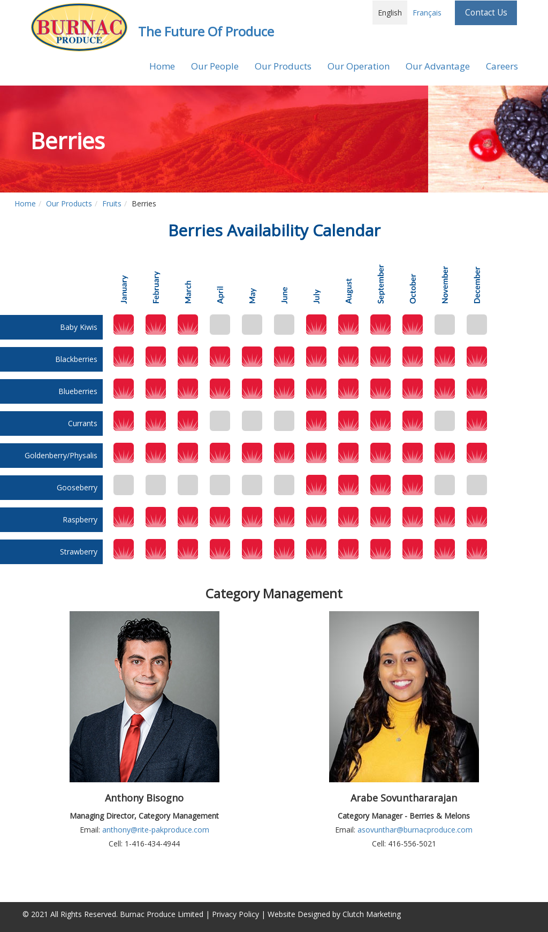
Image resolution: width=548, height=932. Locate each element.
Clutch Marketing (371, 914)
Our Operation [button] (359, 66)
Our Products (69, 203)
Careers (502, 66)
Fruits (111, 203)
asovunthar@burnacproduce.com (415, 830)
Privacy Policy (235, 914)
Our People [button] (215, 66)
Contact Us (486, 12)
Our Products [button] (283, 66)
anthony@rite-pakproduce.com (155, 830)
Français (427, 12)
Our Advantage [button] (438, 66)
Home (162, 66)
